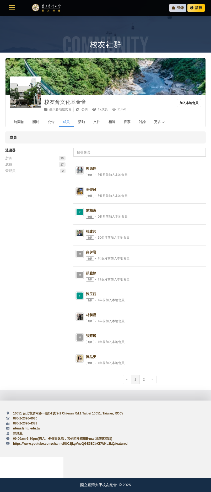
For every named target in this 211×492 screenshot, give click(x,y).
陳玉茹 (91, 294)
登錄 (178, 8)
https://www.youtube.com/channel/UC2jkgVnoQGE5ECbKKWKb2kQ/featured (70, 443)
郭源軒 (91, 169)
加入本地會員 (189, 103)
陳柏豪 (91, 210)
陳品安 (91, 357)
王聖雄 (91, 190)
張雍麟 (91, 336)
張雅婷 (91, 273)
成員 (8, 164)
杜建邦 (91, 231)
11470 (119, 109)
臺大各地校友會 (57, 109)
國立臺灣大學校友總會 (46, 8)
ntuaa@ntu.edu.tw (26, 428)
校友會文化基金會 (65, 102)
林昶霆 (91, 315)
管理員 (10, 171)
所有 (8, 158)
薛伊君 (91, 252)
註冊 (196, 8)
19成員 (100, 109)
